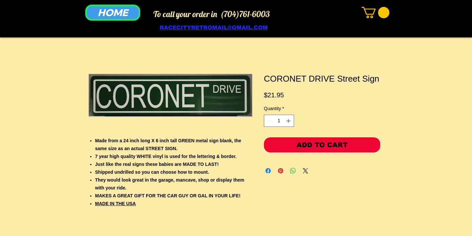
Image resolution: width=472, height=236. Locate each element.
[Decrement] (269, 121)
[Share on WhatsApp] (293, 171)
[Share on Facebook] (268, 171)
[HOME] (112, 13)
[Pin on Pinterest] (281, 171)
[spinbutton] (279, 121)
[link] (375, 12)
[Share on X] (305, 171)
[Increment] (289, 121)
